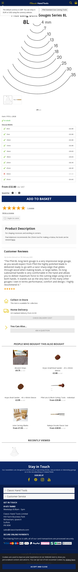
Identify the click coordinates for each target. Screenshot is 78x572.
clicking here (70, 560)
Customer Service (16, 496)
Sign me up (39, 475)
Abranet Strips (20, 368)
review (30, 208)
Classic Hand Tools (17, 490)
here (13, 240)
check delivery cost (42, 318)
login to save (11, 218)
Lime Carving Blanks (20, 425)
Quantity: (6, 193)
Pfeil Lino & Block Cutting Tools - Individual (58, 397)
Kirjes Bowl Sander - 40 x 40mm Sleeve (20, 397)
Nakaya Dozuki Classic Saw (57, 425)
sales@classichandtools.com (16, 529)
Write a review (8, 213)
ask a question (42, 330)
